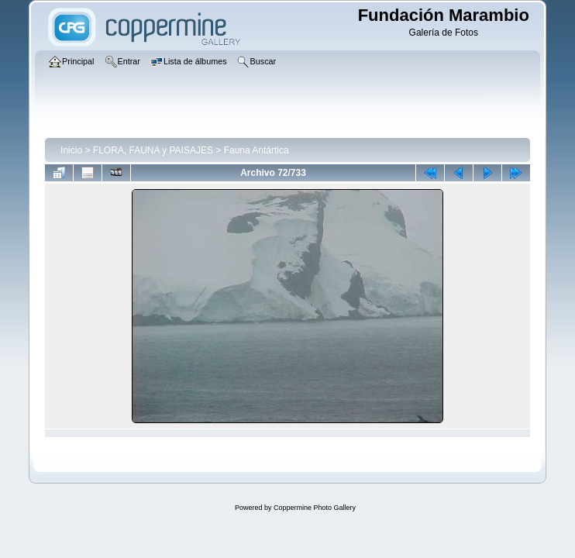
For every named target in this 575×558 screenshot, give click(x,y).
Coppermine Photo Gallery (315, 508)
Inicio (71, 150)
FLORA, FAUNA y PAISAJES (153, 150)
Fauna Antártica (256, 150)
